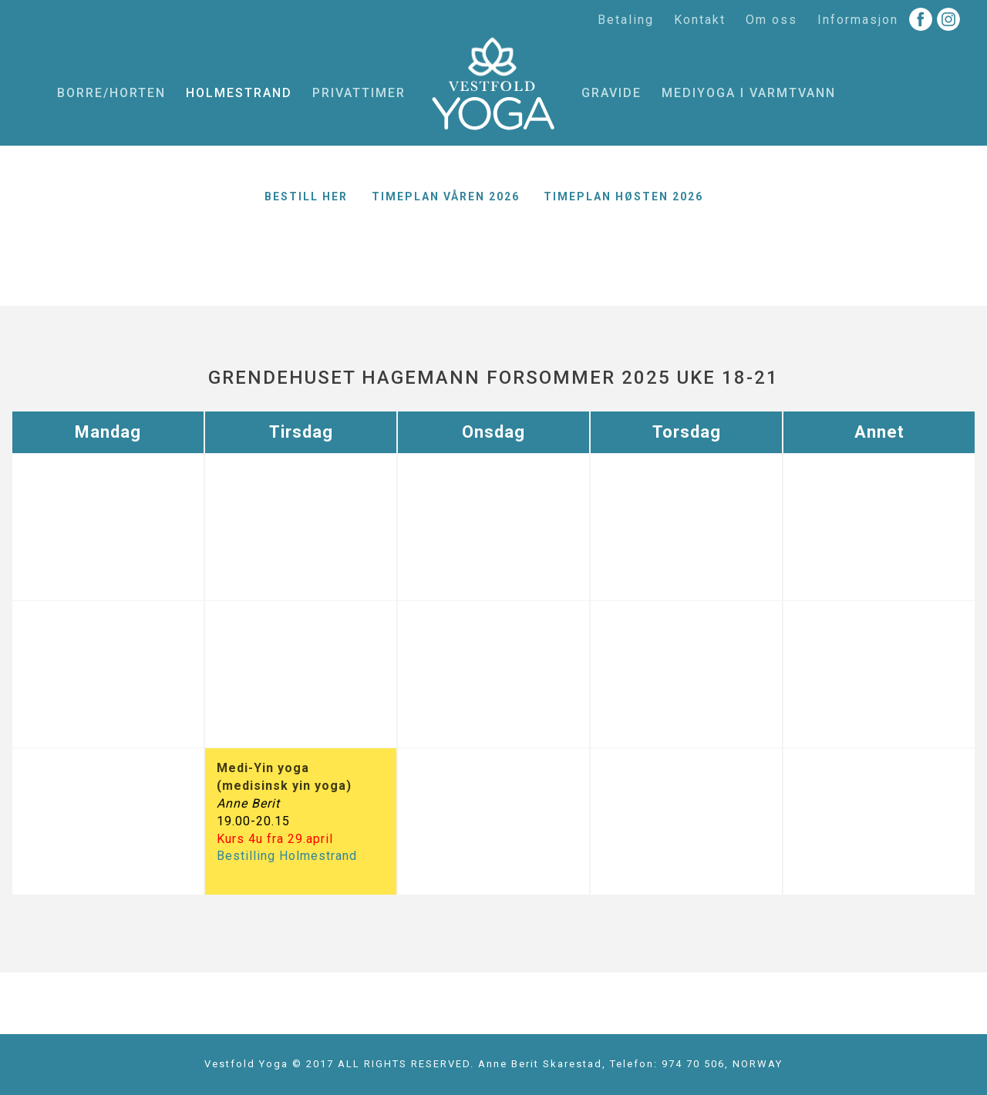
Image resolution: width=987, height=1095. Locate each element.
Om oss (771, 19)
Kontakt (700, 19)
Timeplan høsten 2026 (623, 196)
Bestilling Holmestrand (287, 855)
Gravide (611, 93)
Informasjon (857, 19)
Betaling (626, 19)
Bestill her (306, 196)
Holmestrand (239, 93)
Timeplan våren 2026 (446, 196)
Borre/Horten (111, 93)
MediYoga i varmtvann (749, 93)
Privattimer (359, 93)
